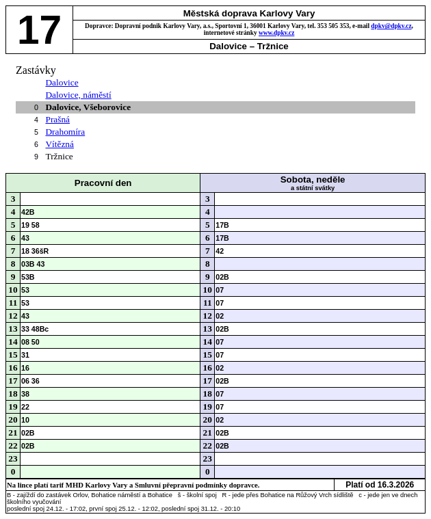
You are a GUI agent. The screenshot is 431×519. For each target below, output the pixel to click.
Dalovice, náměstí (78, 95)
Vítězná (59, 144)
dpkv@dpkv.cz (391, 26)
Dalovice (61, 82)
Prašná (57, 119)
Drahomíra (65, 132)
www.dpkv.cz (276, 32)
